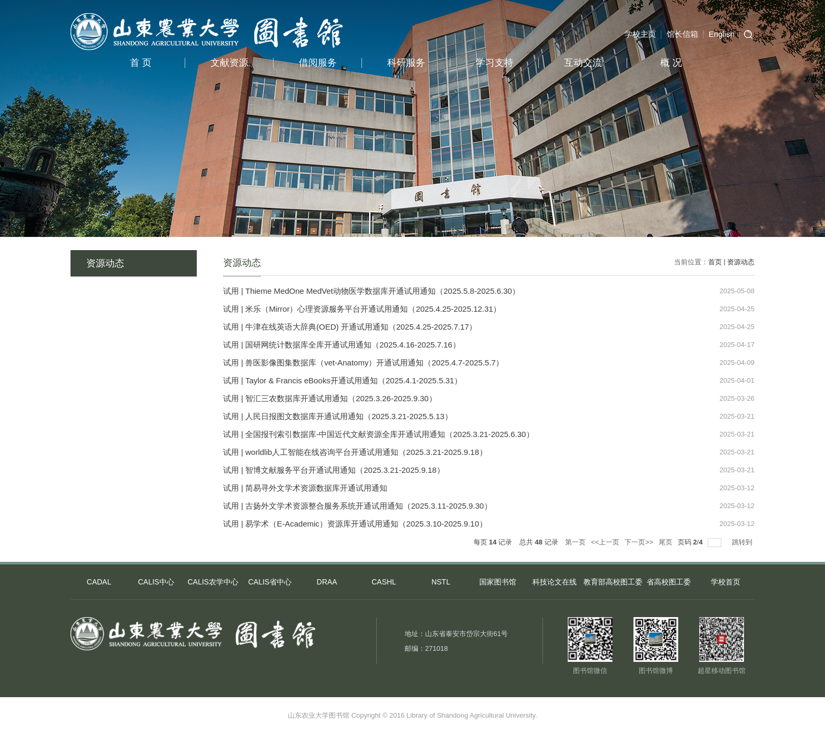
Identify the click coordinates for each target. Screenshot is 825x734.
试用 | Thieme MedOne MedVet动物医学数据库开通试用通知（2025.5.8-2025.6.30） (371, 290)
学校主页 (640, 33)
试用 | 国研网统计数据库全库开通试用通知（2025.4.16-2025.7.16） (341, 344)
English (722, 33)
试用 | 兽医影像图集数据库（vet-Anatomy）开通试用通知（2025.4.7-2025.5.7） (363, 362)
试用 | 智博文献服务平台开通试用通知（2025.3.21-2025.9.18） (334, 469)
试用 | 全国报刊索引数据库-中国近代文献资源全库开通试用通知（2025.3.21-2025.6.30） (378, 434)
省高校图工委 (669, 582)
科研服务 (406, 62)
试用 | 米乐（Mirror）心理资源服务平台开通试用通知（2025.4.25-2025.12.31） (362, 308)
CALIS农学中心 (212, 582)
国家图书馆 (497, 582)
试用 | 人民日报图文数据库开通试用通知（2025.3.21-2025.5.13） (337, 416)
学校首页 (725, 582)
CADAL (99, 582)
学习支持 (495, 62)
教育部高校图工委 (611, 582)
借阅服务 (318, 62)
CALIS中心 (156, 582)
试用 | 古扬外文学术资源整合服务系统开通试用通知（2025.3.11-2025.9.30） (357, 505)
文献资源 (229, 62)
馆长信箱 (682, 33)
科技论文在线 (554, 582)
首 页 (141, 62)
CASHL (383, 582)
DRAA (327, 582)
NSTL (440, 582)
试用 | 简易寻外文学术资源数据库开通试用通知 (305, 487)
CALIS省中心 (269, 582)
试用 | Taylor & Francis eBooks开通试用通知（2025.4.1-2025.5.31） (342, 380)
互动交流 (583, 62)
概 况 (671, 62)
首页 (715, 262)
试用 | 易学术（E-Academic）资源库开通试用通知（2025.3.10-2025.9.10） (355, 523)
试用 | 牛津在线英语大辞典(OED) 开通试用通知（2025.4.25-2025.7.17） (350, 326)
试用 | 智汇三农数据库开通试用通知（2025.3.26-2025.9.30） (330, 398)
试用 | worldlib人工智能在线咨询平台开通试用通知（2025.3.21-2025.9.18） (355, 452)
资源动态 (740, 262)
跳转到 (743, 542)
